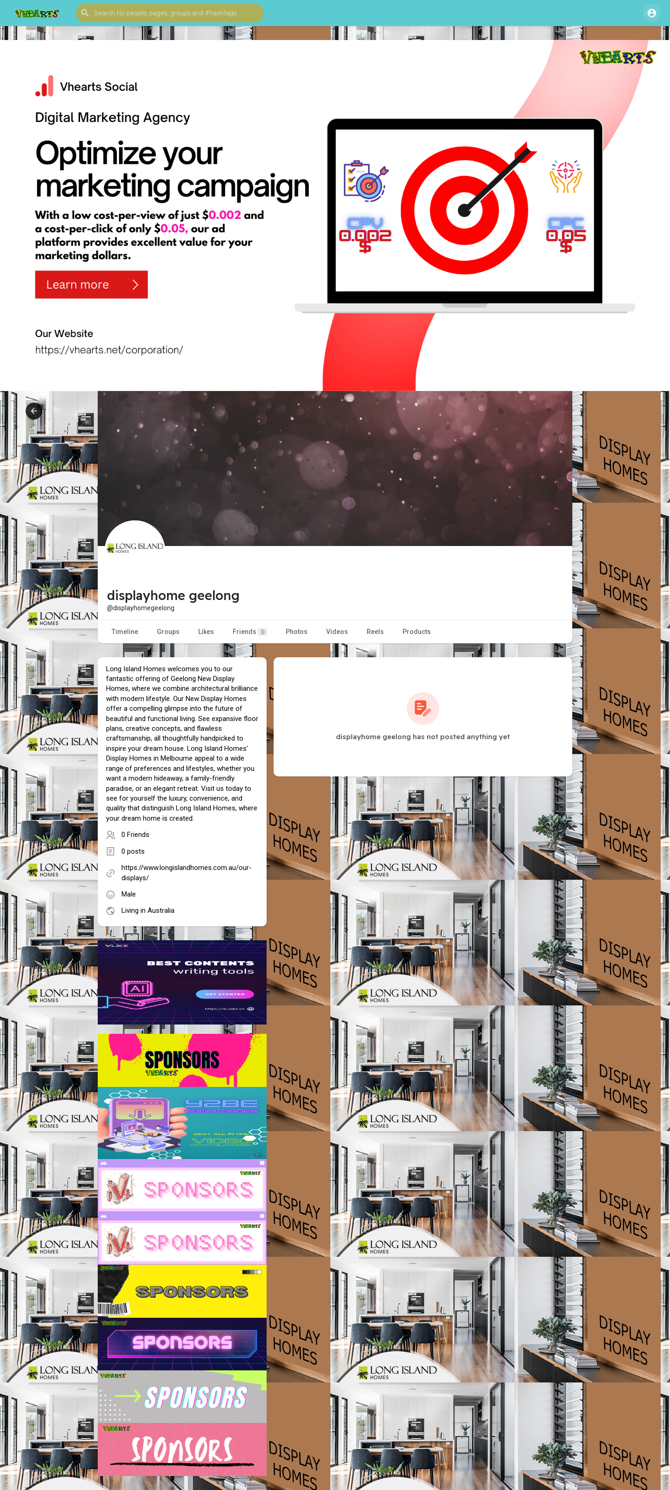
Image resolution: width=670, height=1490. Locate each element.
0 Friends (135, 834)
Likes (206, 631)
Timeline (125, 631)
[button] (170, 13)
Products (416, 631)
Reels (375, 631)
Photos (297, 631)
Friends (250, 632)
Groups (168, 631)
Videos (337, 631)
